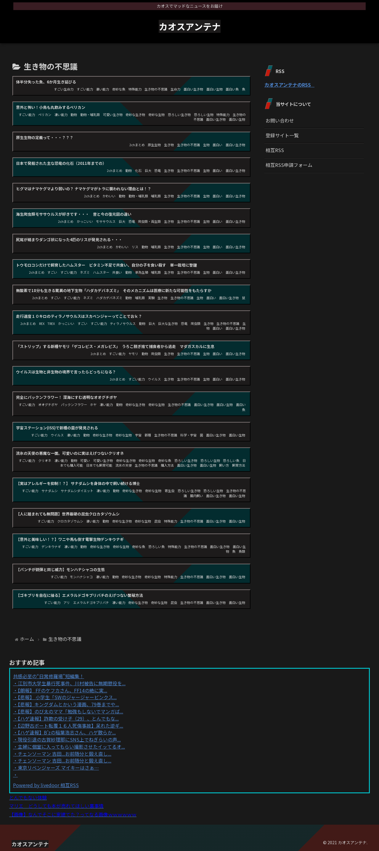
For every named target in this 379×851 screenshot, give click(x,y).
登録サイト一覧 (282, 135)
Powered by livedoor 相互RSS (46, 785)
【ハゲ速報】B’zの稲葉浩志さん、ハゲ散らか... (67, 732)
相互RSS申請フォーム (289, 164)
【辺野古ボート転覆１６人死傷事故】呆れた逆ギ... (70, 725)
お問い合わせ (280, 120)
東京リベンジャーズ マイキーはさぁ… (58, 767)
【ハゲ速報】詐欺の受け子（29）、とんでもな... (68, 718)
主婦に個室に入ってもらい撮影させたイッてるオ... (71, 746)
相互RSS (275, 150)
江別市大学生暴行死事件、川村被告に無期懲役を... (72, 683)
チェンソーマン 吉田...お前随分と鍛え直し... (64, 753)
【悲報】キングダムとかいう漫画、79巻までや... (68, 704)
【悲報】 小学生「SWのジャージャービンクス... (67, 697)
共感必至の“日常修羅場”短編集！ (48, 676)
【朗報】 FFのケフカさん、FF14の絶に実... (62, 690)
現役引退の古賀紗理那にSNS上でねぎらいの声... (69, 739)
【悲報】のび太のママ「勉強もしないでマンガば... (70, 711)
